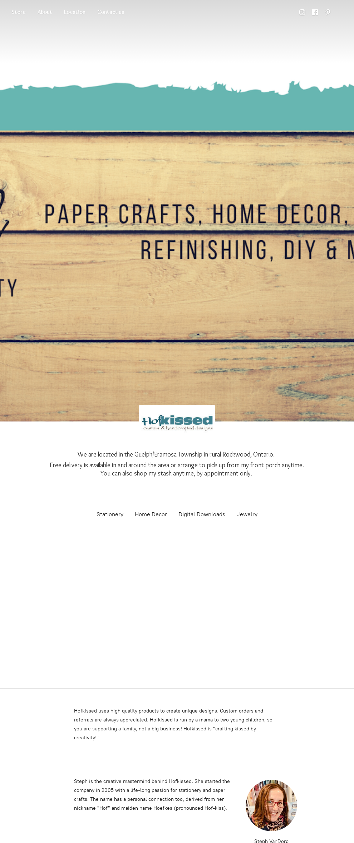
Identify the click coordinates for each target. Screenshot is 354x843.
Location (74, 12)
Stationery (110, 514)
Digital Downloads (201, 514)
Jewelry (247, 514)
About (45, 12)
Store (18, 12)
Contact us (110, 12)
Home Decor (151, 514)
